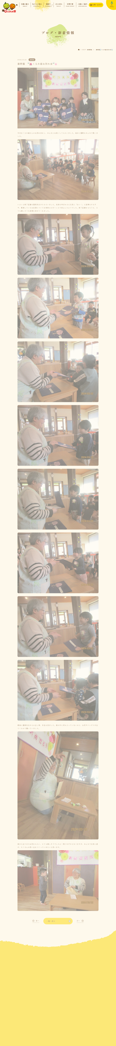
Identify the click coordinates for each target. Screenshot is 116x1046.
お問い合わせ (97, 4)
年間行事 (70, 5)
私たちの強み (37, 5)
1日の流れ (58, 5)
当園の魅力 (25, 5)
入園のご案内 (82, 5)
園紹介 (48, 5)
